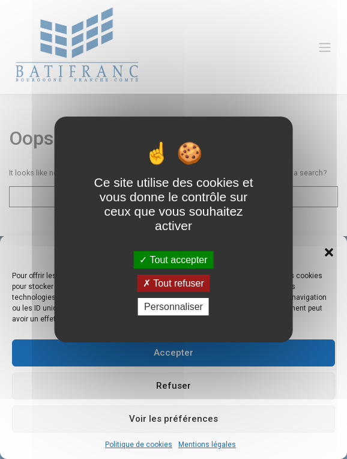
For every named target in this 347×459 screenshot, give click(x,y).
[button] (329, 252)
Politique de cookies (138, 444)
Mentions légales (207, 444)
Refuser (173, 385)
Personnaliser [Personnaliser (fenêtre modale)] (173, 307)
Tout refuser (173, 283)
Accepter (173, 352)
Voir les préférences (173, 418)
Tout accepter (173, 259)
